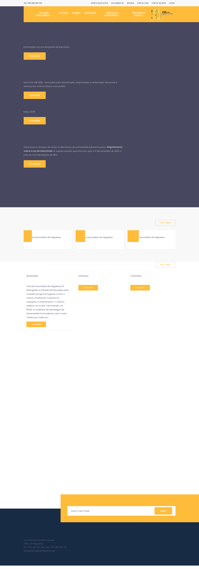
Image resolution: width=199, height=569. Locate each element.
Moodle (129, 3)
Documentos (115, 3)
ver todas (165, 264)
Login (171, 3)
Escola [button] (64, 12)
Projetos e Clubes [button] (138, 14)
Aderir (163, 514)
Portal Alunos (158, 3)
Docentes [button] (90, 12)
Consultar (34, 56)
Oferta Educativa (96, 3)
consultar (36, 327)
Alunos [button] (76, 12)
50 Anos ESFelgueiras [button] (43, 14)
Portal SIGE (141, 3)
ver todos (165, 222)
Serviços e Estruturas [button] (111, 14)
